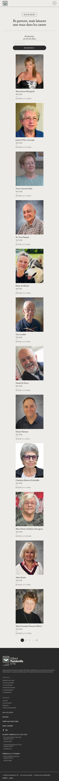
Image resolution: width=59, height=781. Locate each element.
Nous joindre (8, 726)
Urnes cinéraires (7, 703)
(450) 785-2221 (8, 749)
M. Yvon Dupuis (22, 237)
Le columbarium (7, 692)
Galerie (6, 717)
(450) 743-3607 (8, 741)
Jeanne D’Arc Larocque (25, 140)
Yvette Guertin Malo (24, 188)
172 (37, 640)
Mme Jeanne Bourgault (25, 91)
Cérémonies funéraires (9, 687)
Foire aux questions (11, 721)
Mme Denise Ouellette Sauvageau (29, 528)
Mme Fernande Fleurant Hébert (29, 626)
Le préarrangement (8, 690)
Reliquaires (6, 705)
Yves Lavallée (21, 334)
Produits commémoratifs (9, 708)
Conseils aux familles (8, 683)
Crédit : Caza (8, 778)
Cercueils (5, 700)
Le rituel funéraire (7, 685)
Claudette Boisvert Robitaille (27, 480)
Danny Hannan (22, 431)
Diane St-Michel (22, 285)
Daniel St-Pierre (22, 383)
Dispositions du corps (8, 680)
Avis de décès (8, 712)
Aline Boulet (21, 577)
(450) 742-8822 (8, 760)
